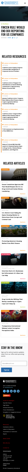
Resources (6, 424)
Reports (5, 434)
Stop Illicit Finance (7, 403)
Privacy (4, 465)
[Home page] (9, 3)
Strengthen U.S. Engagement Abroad (12, 412)
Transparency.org (8, 387)
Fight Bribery (6, 405)
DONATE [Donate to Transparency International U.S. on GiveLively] (6, 395)
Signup (6, 370)
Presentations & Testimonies (10, 431)
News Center (6, 438)
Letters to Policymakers (8, 429)
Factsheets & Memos (8, 427)
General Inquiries (7, 451)
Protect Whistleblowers (8, 410)
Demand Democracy (8, 407)
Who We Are (6, 443)
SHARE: (9, 37)
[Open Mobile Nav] (25, 3)
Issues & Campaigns (8, 400)
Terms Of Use (6, 463)
